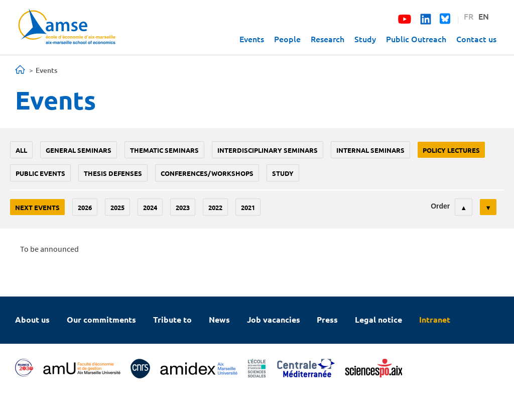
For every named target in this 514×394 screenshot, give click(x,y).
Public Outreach (416, 38)
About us (32, 319)
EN (483, 16)
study (283, 173)
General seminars (78, 150)
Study (365, 38)
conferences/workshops (207, 173)
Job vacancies (273, 319)
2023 (183, 207)
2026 (85, 207)
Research (327, 38)
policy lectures (451, 150)
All (21, 150)
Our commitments (101, 319)
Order (440, 206)
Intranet (434, 319)
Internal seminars (370, 150)
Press (327, 319)
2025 (117, 207)
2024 (150, 207)
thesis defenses (113, 173)
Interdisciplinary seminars (267, 150)
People (287, 38)
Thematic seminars (164, 150)
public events (40, 173)
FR (468, 16)
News (219, 319)
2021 (248, 207)
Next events (37, 207)
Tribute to (172, 319)
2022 (215, 207)
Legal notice (378, 319)
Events (251, 38)
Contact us (476, 38)
